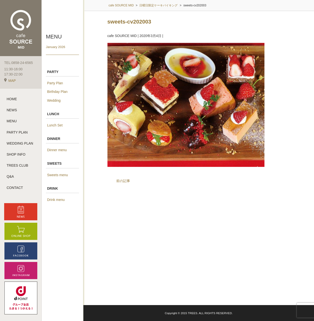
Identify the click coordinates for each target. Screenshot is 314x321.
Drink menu (56, 200)
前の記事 (123, 181)
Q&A (10, 176)
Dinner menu (57, 150)
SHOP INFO (16, 154)
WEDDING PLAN (20, 143)
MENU (12, 121)
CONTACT (15, 188)
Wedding (54, 100)
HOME (12, 99)
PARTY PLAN (17, 132)
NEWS (12, 110)
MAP (10, 81)
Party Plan (55, 83)
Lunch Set (55, 125)
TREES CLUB (17, 165)
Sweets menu (57, 175)
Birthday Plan (57, 92)
